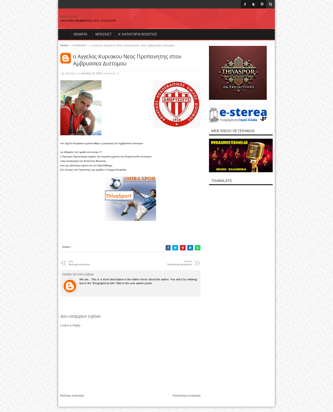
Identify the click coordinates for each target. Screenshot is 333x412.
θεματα (80, 34)
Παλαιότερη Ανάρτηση (186, 395)
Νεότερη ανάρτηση (72, 395)
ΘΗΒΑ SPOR (68, 16)
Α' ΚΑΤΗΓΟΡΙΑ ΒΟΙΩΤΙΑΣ (137, 34)
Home (64, 34)
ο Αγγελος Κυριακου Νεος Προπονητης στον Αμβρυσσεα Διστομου (127, 60)
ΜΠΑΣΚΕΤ (103, 34)
